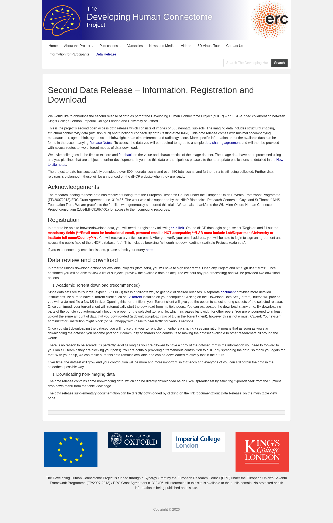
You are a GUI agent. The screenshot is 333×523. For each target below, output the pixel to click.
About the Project (78, 46)
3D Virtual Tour (209, 46)
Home (53, 46)
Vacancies (135, 46)
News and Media (161, 46)
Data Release (106, 54)
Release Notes (100, 143)
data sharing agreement (223, 143)
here (149, 250)
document (228, 292)
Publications (110, 46)
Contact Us (234, 46)
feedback (126, 155)
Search (279, 63)
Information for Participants (69, 54)
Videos (186, 46)
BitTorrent (134, 297)
